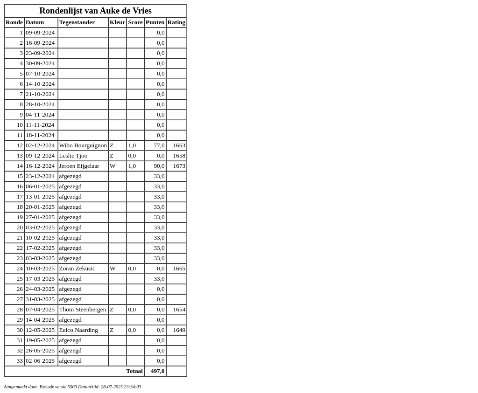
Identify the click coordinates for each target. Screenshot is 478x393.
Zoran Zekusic (77, 268)
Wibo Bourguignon (83, 145)
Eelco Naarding (78, 329)
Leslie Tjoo (73, 155)
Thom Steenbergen (82, 309)
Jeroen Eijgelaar (79, 165)
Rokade (47, 386)
